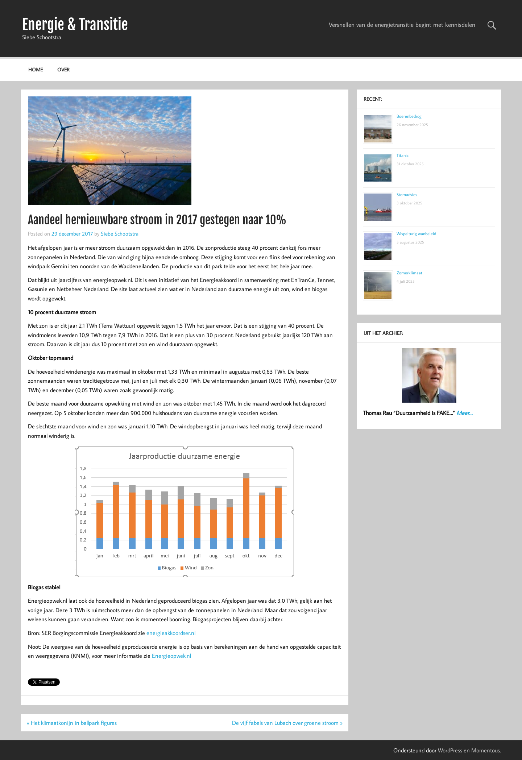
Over (63, 69)
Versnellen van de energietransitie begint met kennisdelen (402, 25)
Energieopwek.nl (171, 655)
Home (35, 69)
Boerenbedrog (409, 116)
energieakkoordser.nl (170, 632)
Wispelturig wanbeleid (416, 233)
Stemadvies (407, 194)
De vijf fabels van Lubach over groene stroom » (287, 722)
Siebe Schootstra (119, 233)
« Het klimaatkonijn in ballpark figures (72, 722)
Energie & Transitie (75, 25)
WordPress (450, 750)
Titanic (403, 155)
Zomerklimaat (409, 272)
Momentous (485, 750)
